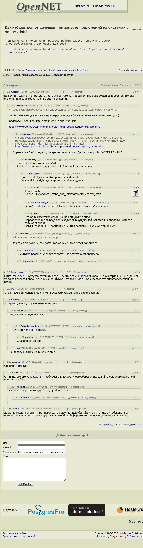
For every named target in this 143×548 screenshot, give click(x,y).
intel (127, 74)
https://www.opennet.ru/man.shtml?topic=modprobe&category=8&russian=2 (54, 130)
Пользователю (32, 78)
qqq (35, 217)
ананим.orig (30, 163)
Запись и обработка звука (58, 78)
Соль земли (17, 276)
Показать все (126, 89)
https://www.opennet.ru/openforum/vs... (68, 74)
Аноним (30, 74)
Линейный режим (109, 89)
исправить (137, 30)
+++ (90, 5)
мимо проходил (41, 206)
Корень (17, 78)
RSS (137, 89)
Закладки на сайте (14, 541)
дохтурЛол (34, 177)
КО (12, 292)
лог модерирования (132, 428)
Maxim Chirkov (132, 541)
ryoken (20, 314)
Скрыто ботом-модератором (69, 265)
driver (139, 74)
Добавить (102, 544)
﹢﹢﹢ (54, 95)
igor (19, 352)
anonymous (21, 109)
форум (99, 5)
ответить (45, 95)
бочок (15, 376)
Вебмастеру (134, 544)
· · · (61, 95)
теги (107, 5)
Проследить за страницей (18, 544)
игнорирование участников (110, 428)
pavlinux (37, 191)
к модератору (76, 95)
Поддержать (117, 544)
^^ (54, 109)
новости (81, 5)
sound (133, 74)
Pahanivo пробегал (30, 330)
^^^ (58, 109)
